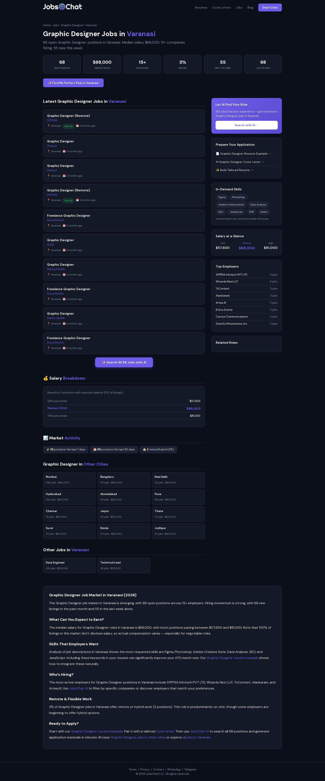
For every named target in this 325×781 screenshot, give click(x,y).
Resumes (201, 7)
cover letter (165, 731)
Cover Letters (221, 7)
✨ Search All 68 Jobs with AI (124, 362)
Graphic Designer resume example (232, 658)
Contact (158, 769)
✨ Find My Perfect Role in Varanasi (73, 83)
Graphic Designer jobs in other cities (137, 737)
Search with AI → (247, 125)
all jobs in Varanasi (196, 737)
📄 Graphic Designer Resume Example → (243, 153)
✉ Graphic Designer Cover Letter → (240, 162)
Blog (250, 7)
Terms (133, 769)
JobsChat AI (78, 688)
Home (47, 25)
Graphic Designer (72, 25)
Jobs (239, 7)
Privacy (144, 769)
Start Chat (270, 7)
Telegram (190, 769)
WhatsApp (174, 769)
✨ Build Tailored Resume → (234, 170)
